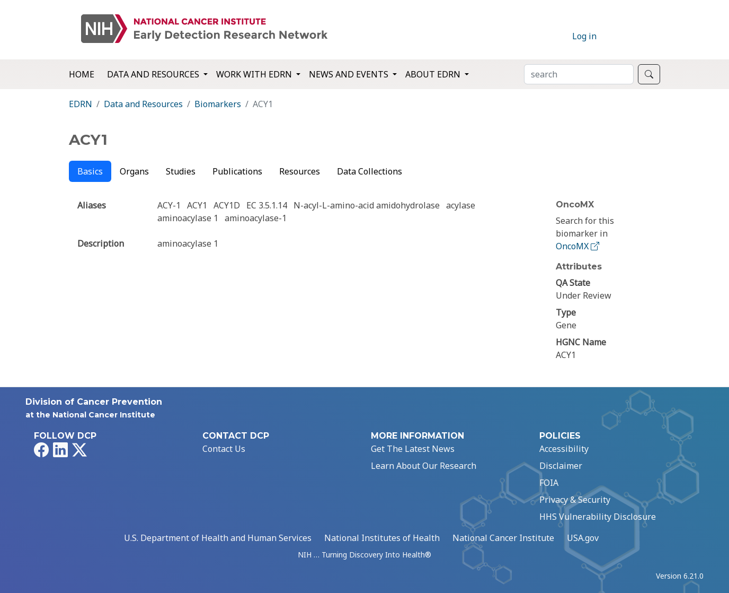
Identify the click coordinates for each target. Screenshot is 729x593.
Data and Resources (143, 104)
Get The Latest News (413, 449)
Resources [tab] (299, 171)
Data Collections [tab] (369, 171)
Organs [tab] (134, 171)
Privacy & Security (574, 499)
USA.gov (583, 538)
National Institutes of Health (382, 538)
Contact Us (223, 449)
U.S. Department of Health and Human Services (218, 538)
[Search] (579, 74)
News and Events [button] (349, 74)
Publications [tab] (237, 171)
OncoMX (578, 246)
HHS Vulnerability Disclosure (597, 516)
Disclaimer (560, 466)
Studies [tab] (180, 171)
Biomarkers (217, 104)
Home (81, 74)
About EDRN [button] (434, 74)
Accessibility (564, 449)
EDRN (80, 104)
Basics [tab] (90, 171)
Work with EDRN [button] (255, 74)
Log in (584, 36)
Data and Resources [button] (154, 74)
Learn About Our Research (423, 466)
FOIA (548, 483)
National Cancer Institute (503, 538)
